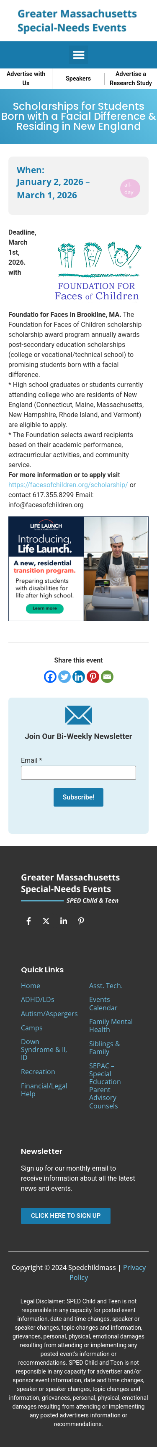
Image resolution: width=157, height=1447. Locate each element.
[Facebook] (50, 676)
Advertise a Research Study (131, 79)
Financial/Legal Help (44, 1089)
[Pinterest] (93, 676)
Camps (32, 1027)
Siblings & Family (104, 1047)
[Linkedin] (78, 676)
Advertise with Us (26, 79)
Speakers (78, 78)
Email (31, 760)
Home (30, 985)
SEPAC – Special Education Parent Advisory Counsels (105, 1086)
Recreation (38, 1071)
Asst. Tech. (106, 985)
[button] (78, 55)
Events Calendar (103, 1003)
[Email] (107, 676)
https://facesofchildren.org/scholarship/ (68, 485)
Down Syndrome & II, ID (44, 1049)
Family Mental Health (111, 1025)
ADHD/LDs (37, 999)
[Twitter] (64, 676)
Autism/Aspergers (49, 1013)
